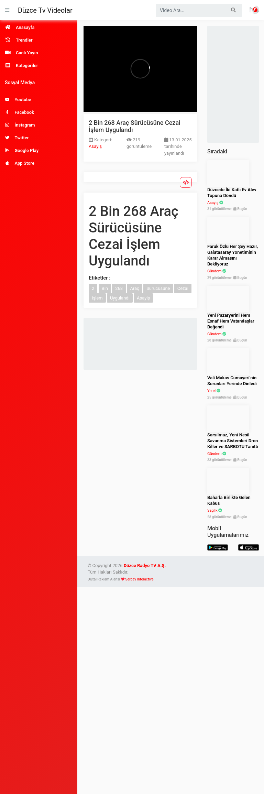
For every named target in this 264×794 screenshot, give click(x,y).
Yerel (211, 391)
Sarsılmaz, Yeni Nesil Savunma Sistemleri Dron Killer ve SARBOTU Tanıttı (232, 440)
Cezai (182, 288)
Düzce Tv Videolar (45, 10)
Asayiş (95, 146)
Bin (105, 288)
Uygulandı (120, 298)
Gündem (214, 271)
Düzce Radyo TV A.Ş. (145, 565)
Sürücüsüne (158, 288)
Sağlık (212, 510)
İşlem (97, 298)
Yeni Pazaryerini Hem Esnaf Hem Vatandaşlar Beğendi (230, 321)
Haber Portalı (254, 9)
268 (119, 288)
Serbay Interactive (139, 579)
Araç (134, 288)
